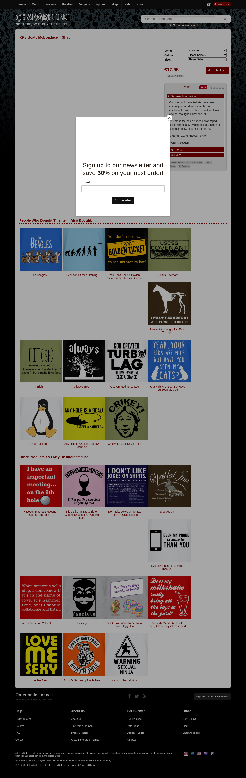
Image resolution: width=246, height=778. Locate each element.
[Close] (169, 118)
